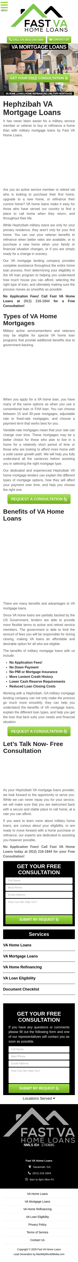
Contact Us (59, 39)
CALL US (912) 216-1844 (26, 39)
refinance (10, 835)
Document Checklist (21, 989)
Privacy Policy (37, 1224)
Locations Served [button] (39, 1098)
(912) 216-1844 (37, 301)
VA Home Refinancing (22, 967)
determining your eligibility (51, 270)
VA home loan (48, 399)
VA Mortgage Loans (20, 956)
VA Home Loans (17, 945)
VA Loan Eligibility (19, 978)
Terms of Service (37, 1232)
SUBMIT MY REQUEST (39, 919)
